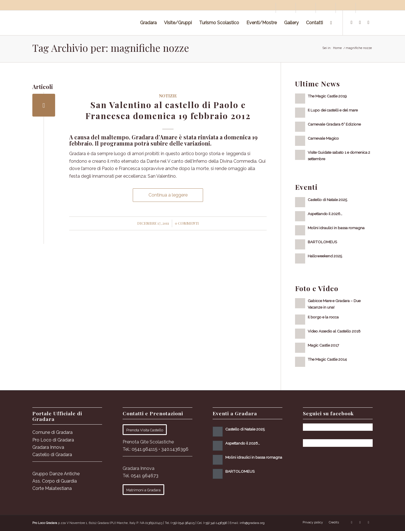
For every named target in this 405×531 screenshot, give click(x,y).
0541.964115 (145, 449)
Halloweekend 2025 (325, 256)
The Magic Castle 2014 (327, 359)
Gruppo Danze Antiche (56, 473)
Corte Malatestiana (52, 488)
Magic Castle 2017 (323, 345)
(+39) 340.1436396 (215, 523)
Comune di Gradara (52, 432)
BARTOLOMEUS (322, 242)
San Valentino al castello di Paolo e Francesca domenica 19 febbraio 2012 (168, 110)
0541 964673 (144, 475)
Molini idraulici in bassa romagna (336, 228)
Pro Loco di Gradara (53, 440)
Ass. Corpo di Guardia (54, 481)
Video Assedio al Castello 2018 (334, 331)
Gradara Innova (48, 447)
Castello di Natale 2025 (327, 199)
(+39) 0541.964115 (183, 523)
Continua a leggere (168, 195)
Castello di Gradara (52, 454)
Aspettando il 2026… (325, 213)
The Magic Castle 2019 (327, 96)
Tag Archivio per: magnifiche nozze (110, 47)
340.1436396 (174, 449)
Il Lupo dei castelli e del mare (333, 110)
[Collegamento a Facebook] (351, 22)
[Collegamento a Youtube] (368, 22)
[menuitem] (266, 8)
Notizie (168, 96)
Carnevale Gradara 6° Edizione (334, 124)
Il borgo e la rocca (323, 317)
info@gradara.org (252, 523)
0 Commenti (187, 223)
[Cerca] (331, 22)
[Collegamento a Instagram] (360, 22)
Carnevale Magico (323, 138)
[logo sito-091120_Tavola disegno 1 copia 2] (74, 22)
